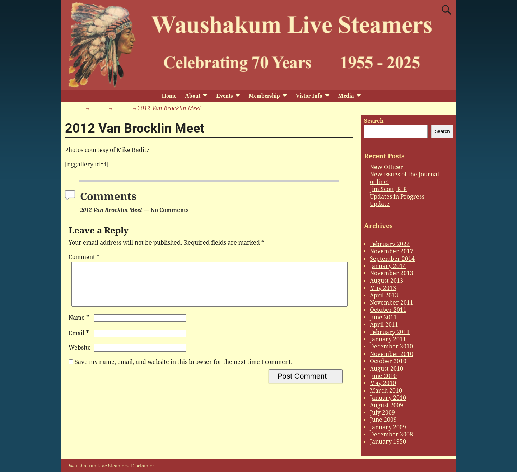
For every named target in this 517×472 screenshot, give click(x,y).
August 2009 (386, 405)
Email (79, 341)
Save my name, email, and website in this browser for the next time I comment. (184, 370)
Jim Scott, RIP (388, 189)
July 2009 (382, 412)
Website (80, 356)
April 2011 (384, 324)
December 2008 (391, 434)
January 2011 (388, 339)
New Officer (386, 167)
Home (169, 96)
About (193, 96)
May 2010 (383, 383)
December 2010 (391, 346)
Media (346, 96)
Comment (85, 257)
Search (374, 120)
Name (80, 326)
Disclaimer (142, 465)
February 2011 (390, 332)
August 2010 (386, 368)
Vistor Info (309, 96)
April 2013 (384, 295)
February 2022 (390, 244)
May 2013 (383, 287)
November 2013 (391, 273)
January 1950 (388, 441)
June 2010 (383, 375)
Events (224, 96)
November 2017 (391, 251)
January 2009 (388, 427)
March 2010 (386, 390)
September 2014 (392, 258)
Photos (122, 108)
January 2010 (388, 397)
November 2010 (391, 354)
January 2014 (388, 266)
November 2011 (391, 302)
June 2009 (383, 419)
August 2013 (386, 280)
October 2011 (388, 309)
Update (380, 203)
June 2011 (383, 317)
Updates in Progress (397, 196)
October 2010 (388, 361)
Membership (264, 96)
